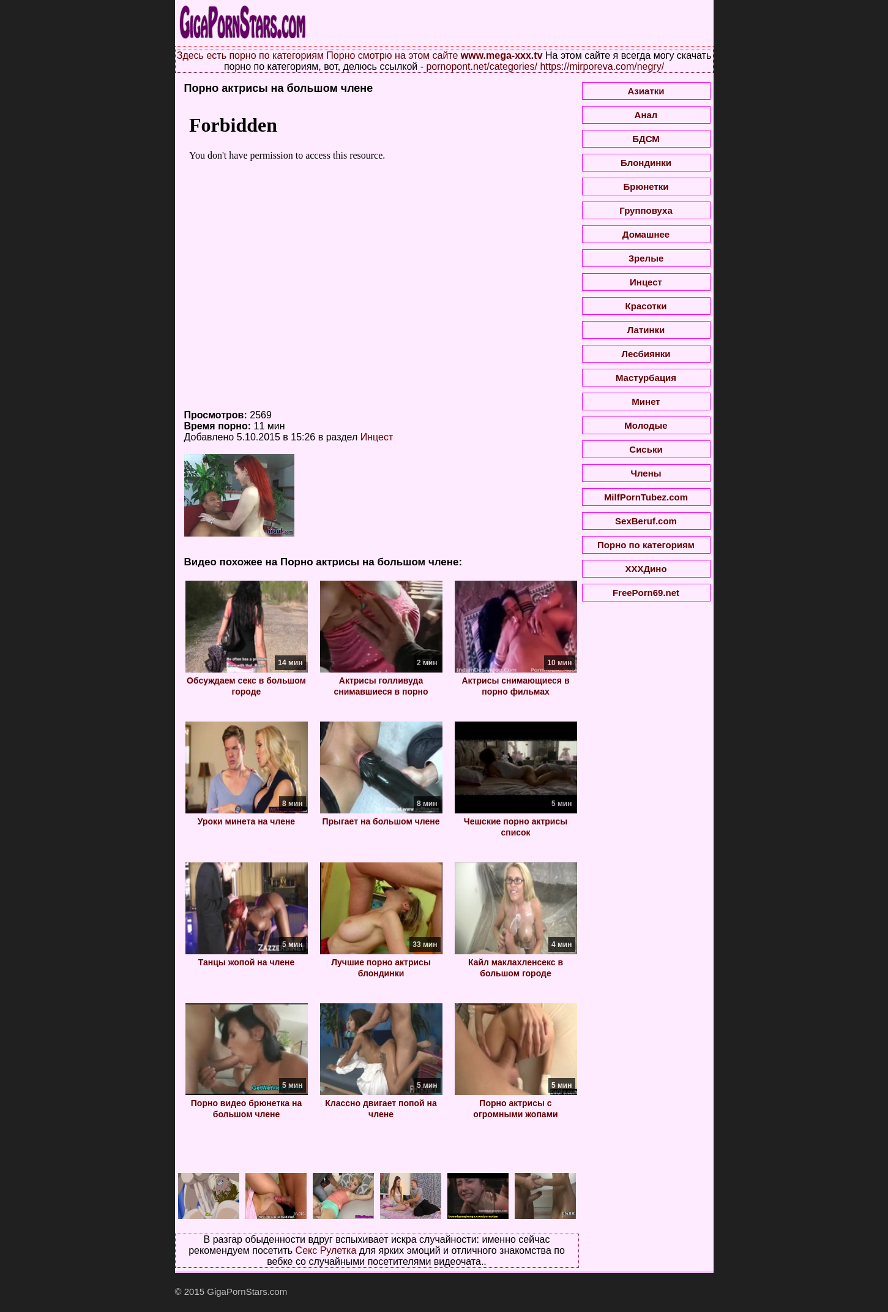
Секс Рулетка (326, 1250)
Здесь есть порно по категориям (250, 55)
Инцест (377, 437)
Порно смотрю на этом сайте (392, 55)
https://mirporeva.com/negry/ (602, 66)
